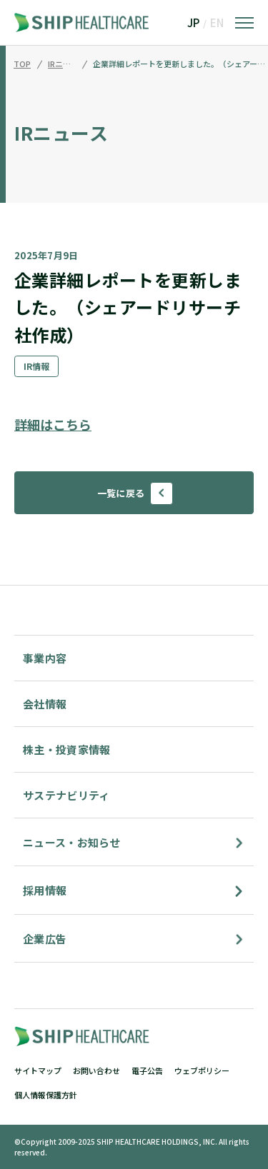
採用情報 (44, 890)
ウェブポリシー (201, 1070)
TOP (22, 64)
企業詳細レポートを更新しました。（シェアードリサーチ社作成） (180, 64)
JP (193, 22)
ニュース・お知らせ (72, 842)
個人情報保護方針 (45, 1094)
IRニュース (62, 64)
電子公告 (147, 1070)
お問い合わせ (96, 1070)
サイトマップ (37, 1070)
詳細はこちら (52, 424)
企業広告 (44, 938)
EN (217, 22)
